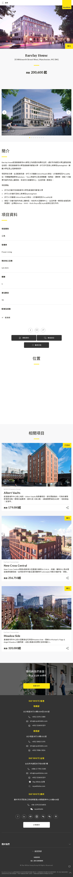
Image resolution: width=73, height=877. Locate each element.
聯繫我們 (36, 686)
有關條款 (37, 857)
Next (68, 112)
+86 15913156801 (38, 805)
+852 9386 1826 (38, 750)
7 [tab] (41, 137)
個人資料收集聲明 (37, 861)
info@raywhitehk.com (38, 721)
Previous (4, 112)
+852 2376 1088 (36, 675)
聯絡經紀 (49, 338)
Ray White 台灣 (39, 782)
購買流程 (36, 345)
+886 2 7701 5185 (38, 769)
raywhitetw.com (38, 786)
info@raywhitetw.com (38, 773)
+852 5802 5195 (38, 741)
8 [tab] (43, 137)
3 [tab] (33, 137)
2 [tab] (31, 137)
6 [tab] (39, 137)
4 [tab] (35, 137)
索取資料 (24, 338)
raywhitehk (38, 809)
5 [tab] (37, 137)
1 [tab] (29, 137)
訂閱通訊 (36, 825)
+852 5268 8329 (38, 725)
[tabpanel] (36, 112)
